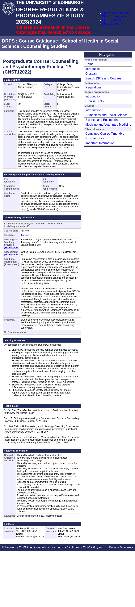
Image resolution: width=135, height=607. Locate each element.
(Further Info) (11, 247)
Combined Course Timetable (104, 133)
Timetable (26, 235)
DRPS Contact (112, 23)
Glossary (91, 73)
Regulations (93, 87)
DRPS (8, 40)
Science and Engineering (102, 119)
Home (89, 64)
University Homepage (116, 13)
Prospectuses (94, 138)
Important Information (99, 143)
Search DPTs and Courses (103, 78)
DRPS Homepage (114, 16)
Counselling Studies (45, 46)
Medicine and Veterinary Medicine (108, 124)
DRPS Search (111, 19)
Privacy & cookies (121, 547)
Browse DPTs (94, 101)
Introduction (93, 68)
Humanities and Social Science (106, 115)
